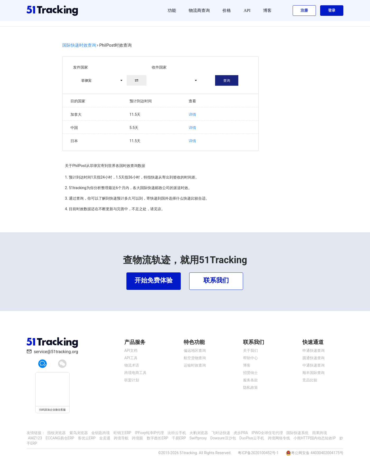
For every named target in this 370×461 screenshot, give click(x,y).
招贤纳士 (250, 373)
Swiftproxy (198, 438)
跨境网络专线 (279, 438)
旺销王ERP (122, 433)
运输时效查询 (195, 365)
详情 (192, 114)
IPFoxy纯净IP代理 (149, 433)
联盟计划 (131, 380)
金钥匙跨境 (100, 433)
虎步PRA (241, 433)
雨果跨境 (319, 433)
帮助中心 (250, 358)
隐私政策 (250, 387)
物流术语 (131, 365)
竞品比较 (309, 380)
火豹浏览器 (198, 433)
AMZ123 (35, 438)
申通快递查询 (313, 350)
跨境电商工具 (135, 373)
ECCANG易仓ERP (60, 438)
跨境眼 (137, 438)
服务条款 (250, 380)
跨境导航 (121, 438)
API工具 (130, 358)
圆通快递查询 (313, 358)
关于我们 (250, 350)
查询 (226, 81)
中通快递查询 (313, 365)
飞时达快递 (221, 433)
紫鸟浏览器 (78, 433)
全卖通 (104, 438)
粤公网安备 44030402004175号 (317, 453)
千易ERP (179, 438)
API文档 (130, 350)
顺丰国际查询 (313, 373)
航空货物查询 (195, 358)
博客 (267, 10)
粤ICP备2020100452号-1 (258, 453)
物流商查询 (199, 10)
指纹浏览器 (56, 433)
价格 (226, 10)
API (247, 10)
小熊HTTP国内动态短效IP (314, 438)
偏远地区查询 (195, 350)
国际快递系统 (297, 433)
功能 (172, 10)
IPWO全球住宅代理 (267, 433)
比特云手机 (177, 433)
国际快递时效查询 (79, 45)
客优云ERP (87, 438)
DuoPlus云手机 (251, 438)
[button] (99, 80)
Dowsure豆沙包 (223, 438)
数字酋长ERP (157, 438)
